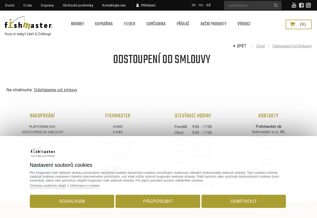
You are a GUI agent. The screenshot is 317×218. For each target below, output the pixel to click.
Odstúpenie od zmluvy (55, 89)
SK (194, 5)
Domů (118, 127)
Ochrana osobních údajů (50, 185)
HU (201, 5)
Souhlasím (73, 200)
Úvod (260, 46)
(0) (303, 24)
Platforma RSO (42, 127)
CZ (208, 5)
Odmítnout (242, 200)
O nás (118, 132)
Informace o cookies (88, 185)
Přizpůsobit (157, 200)
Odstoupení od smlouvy (292, 46)
